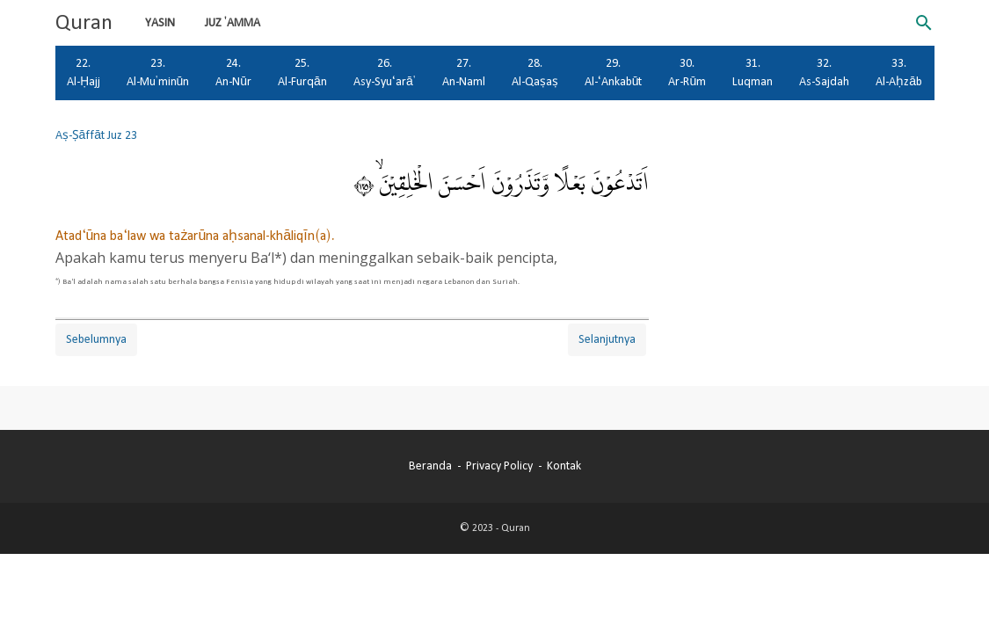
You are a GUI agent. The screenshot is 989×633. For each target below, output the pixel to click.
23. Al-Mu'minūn (158, 72)
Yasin (160, 22)
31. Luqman (752, 72)
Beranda (430, 466)
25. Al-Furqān (302, 72)
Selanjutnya (607, 339)
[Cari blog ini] (923, 22)
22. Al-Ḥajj (83, 72)
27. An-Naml (463, 72)
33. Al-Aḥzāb (899, 72)
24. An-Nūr (233, 72)
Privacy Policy (499, 466)
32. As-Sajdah (824, 72)
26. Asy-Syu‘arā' (384, 72)
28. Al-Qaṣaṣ (535, 72)
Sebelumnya (96, 339)
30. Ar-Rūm (687, 72)
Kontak (564, 466)
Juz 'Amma (232, 22)
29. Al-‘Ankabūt (614, 72)
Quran (84, 22)
